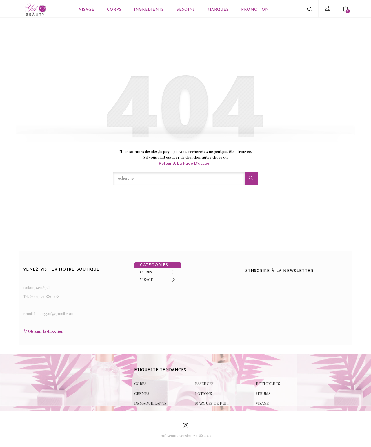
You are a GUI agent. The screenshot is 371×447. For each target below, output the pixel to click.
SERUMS (263, 393)
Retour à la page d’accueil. (185, 163)
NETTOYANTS (268, 383)
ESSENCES (204, 383)
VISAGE (146, 279)
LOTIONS (203, 393)
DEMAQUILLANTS (150, 403)
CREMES (141, 393)
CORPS (146, 271)
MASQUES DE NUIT (212, 403)
